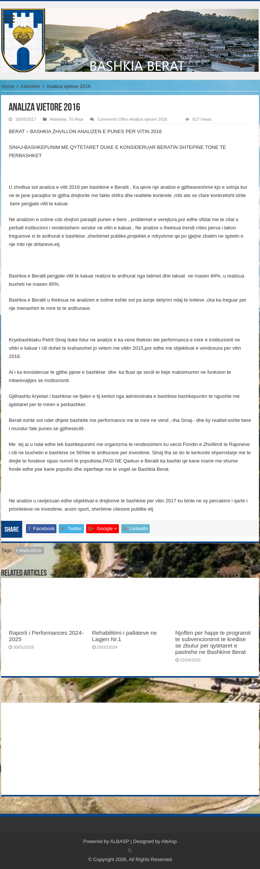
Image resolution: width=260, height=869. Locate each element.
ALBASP (119, 841)
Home (7, 86)
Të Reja (76, 119)
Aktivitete (30, 86)
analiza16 (30, 550)
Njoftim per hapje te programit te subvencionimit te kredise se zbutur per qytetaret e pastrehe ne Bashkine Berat (213, 642)
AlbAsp (169, 841)
